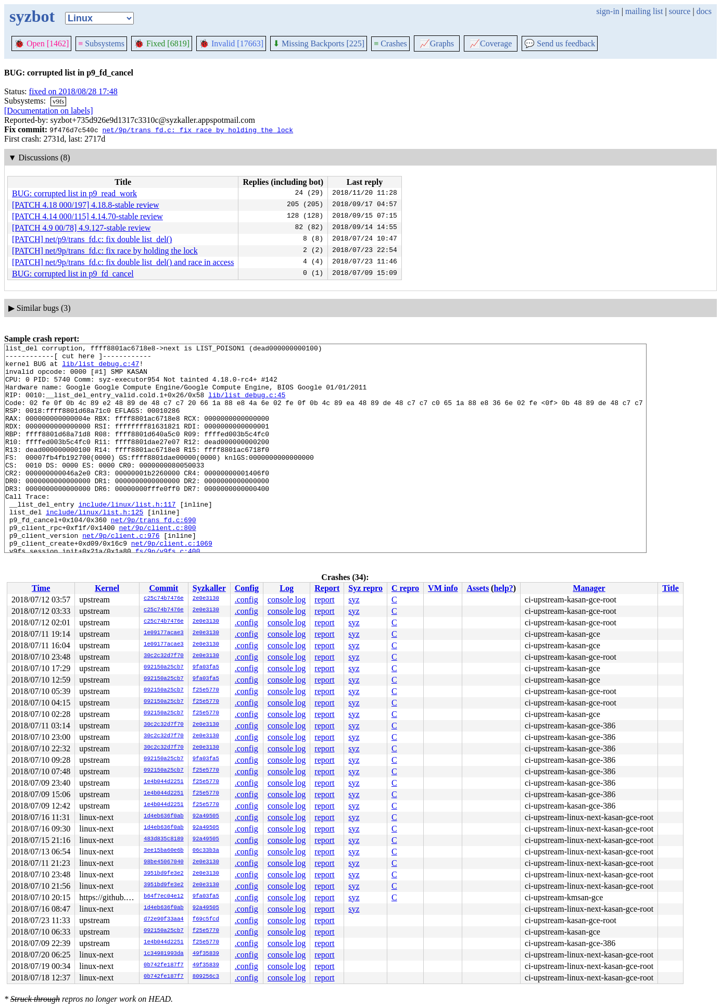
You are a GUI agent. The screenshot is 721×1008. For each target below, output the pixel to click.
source (680, 11)
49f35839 (206, 953)
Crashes (390, 43)
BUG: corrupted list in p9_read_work (74, 193)
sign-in (607, 11)
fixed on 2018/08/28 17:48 (73, 91)
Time (41, 588)
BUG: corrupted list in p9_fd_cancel (73, 273)
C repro (405, 588)
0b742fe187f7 (164, 965)
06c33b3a (206, 850)
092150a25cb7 (164, 667)
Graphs (437, 43)
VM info (443, 588)
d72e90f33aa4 (164, 919)
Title (670, 588)
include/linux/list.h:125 (94, 546)
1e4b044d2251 (164, 782)
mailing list (644, 11)
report (324, 599)
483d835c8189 (164, 839)
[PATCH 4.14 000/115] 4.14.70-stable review (87, 216)
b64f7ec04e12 (164, 896)
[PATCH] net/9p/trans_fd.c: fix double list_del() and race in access (123, 262)
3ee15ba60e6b (164, 850)
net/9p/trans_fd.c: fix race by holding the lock (197, 129)
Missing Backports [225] (318, 43)
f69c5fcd (206, 919)
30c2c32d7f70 (164, 656)
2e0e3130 (206, 598)
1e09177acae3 (164, 633)
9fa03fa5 (206, 667)
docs (704, 11)
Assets (477, 588)
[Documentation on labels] (48, 110)
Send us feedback (559, 43)
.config (246, 599)
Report (326, 588)
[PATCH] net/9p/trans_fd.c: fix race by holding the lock (105, 250)
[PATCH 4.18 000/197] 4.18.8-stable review (85, 204)
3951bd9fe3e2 (164, 873)
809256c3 (206, 976)
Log (287, 588)
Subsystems (101, 43)
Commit (163, 588)
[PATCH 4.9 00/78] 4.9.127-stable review (81, 227)
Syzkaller (209, 588)
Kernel (107, 588)
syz (353, 599)
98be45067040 (164, 862)
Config (247, 588)
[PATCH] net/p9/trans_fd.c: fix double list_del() (92, 239)
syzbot (32, 16)
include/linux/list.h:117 (126, 536)
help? (503, 588)
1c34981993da (164, 953)
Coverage (491, 43)
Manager (589, 588)
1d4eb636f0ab (164, 816)
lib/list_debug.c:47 (100, 368)
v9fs (58, 101)
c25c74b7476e (164, 598)
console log (287, 599)
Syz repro (365, 588)
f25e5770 (206, 690)
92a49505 (206, 816)
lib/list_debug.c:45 (246, 405)
